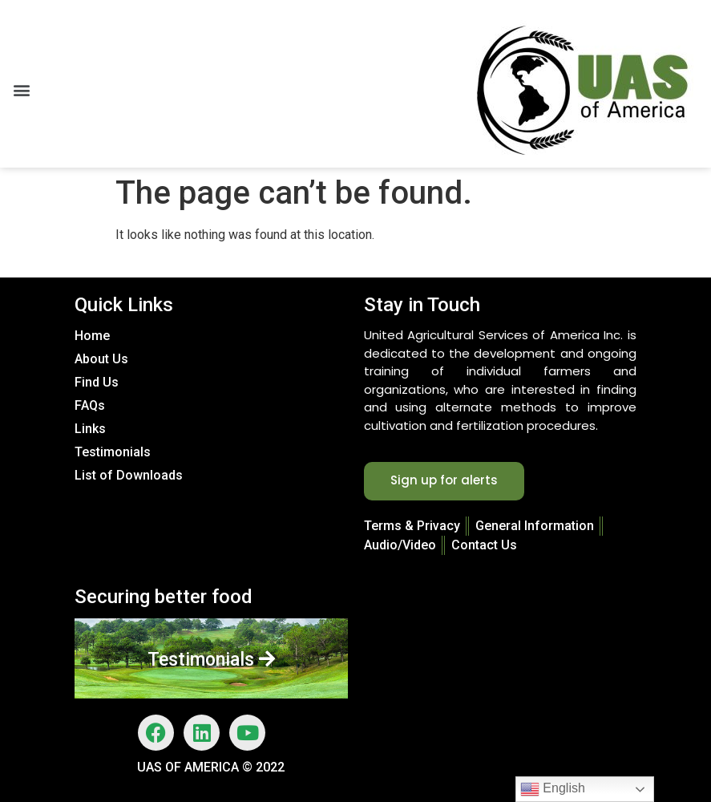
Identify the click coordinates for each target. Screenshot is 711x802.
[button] (21, 90)
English (552, 789)
